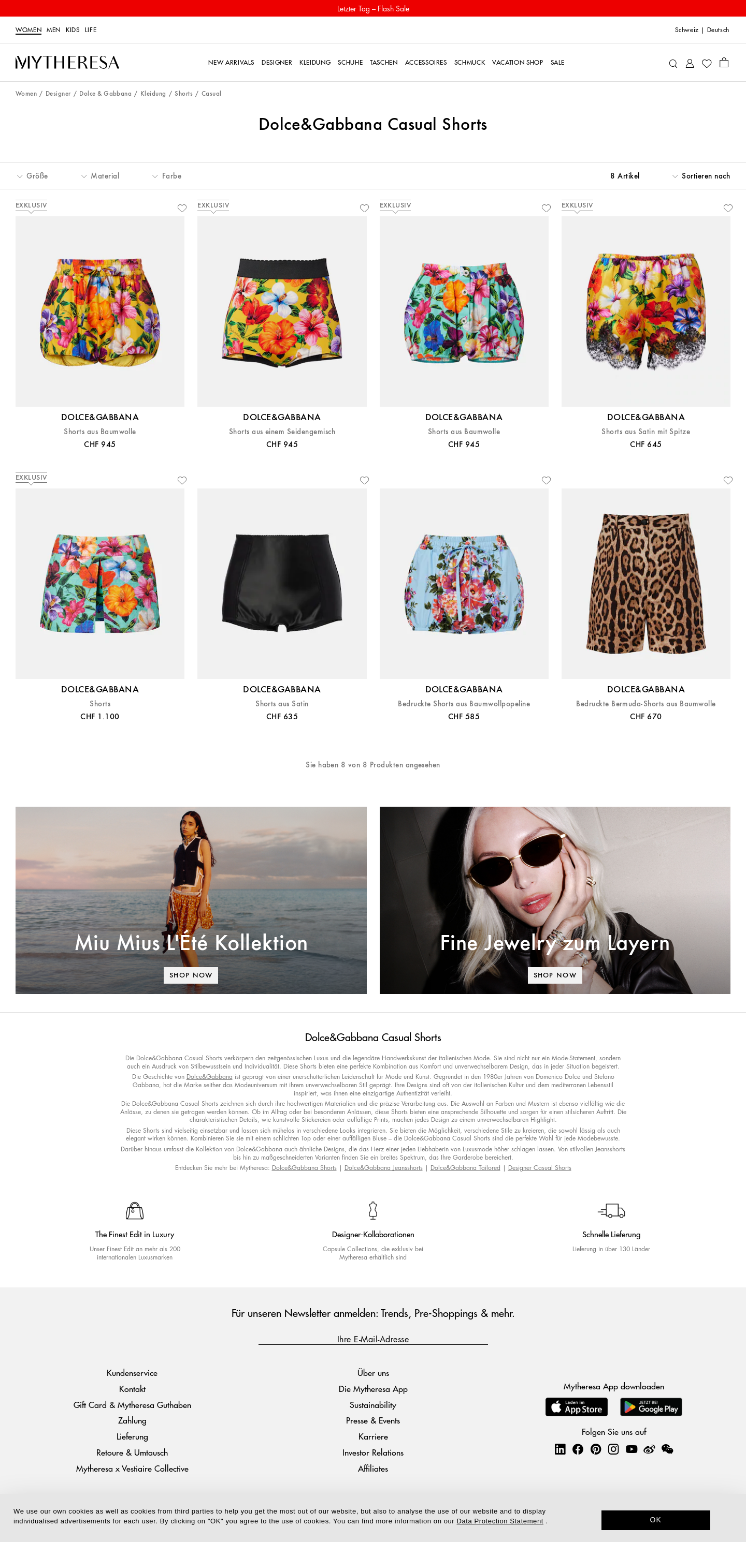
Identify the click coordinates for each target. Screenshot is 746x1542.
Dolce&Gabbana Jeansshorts (384, 1167)
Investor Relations (373, 1452)
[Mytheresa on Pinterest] (596, 1449)
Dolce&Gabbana (210, 1076)
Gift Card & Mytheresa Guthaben (132, 1405)
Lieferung (132, 1436)
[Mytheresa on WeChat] (667, 1449)
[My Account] (690, 62)
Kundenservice (132, 1372)
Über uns (373, 1372)
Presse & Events (373, 1420)
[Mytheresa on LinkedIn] (560, 1449)
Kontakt (132, 1389)
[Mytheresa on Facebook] (577, 1449)
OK (656, 1520)
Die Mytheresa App (373, 1389)
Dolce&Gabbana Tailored (465, 1167)
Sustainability (373, 1405)
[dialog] (373, 1518)
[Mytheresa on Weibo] (649, 1449)
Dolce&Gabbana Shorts (304, 1167)
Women (28, 30)
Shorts (184, 94)
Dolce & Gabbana (105, 94)
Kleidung (153, 94)
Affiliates (373, 1468)
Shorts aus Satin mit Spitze (645, 432)
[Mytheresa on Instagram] (613, 1449)
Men (54, 30)
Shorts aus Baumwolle (100, 432)
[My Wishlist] (706, 62)
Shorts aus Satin (282, 704)
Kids (73, 30)
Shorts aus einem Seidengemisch (282, 432)
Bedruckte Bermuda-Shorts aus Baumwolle (645, 704)
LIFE (91, 30)
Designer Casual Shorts (539, 1167)
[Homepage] (67, 62)
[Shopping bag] (724, 62)
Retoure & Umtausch (132, 1452)
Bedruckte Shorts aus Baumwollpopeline (464, 704)
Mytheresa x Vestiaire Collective (132, 1468)
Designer (58, 94)
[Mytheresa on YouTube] (631, 1449)
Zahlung (132, 1420)
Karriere (373, 1436)
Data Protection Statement (500, 1521)
